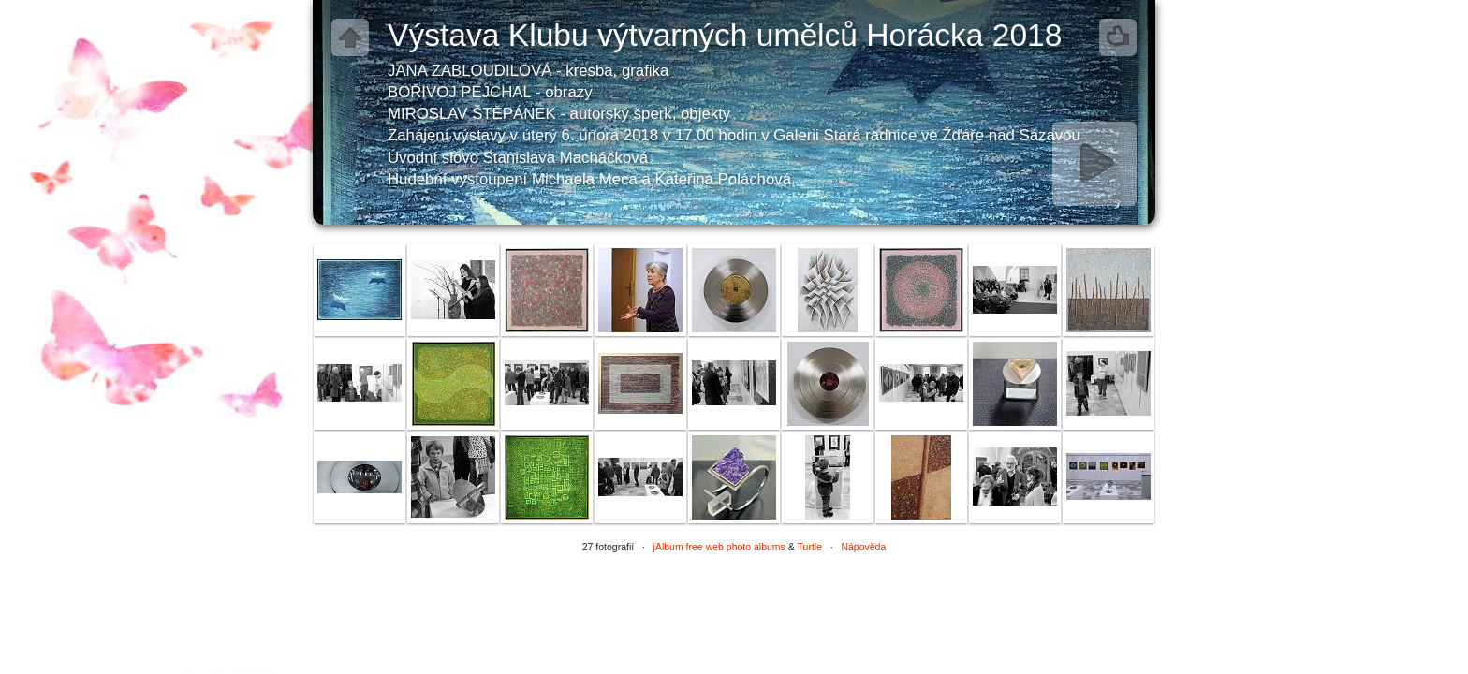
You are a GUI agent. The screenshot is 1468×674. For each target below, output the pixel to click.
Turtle (810, 546)
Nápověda (863, 546)
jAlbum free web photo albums (719, 546)
